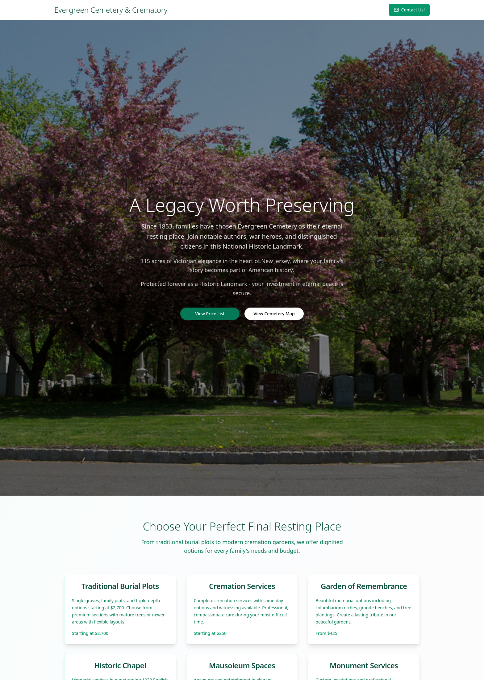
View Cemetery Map (273, 314)
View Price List (209, 314)
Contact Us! (409, 10)
